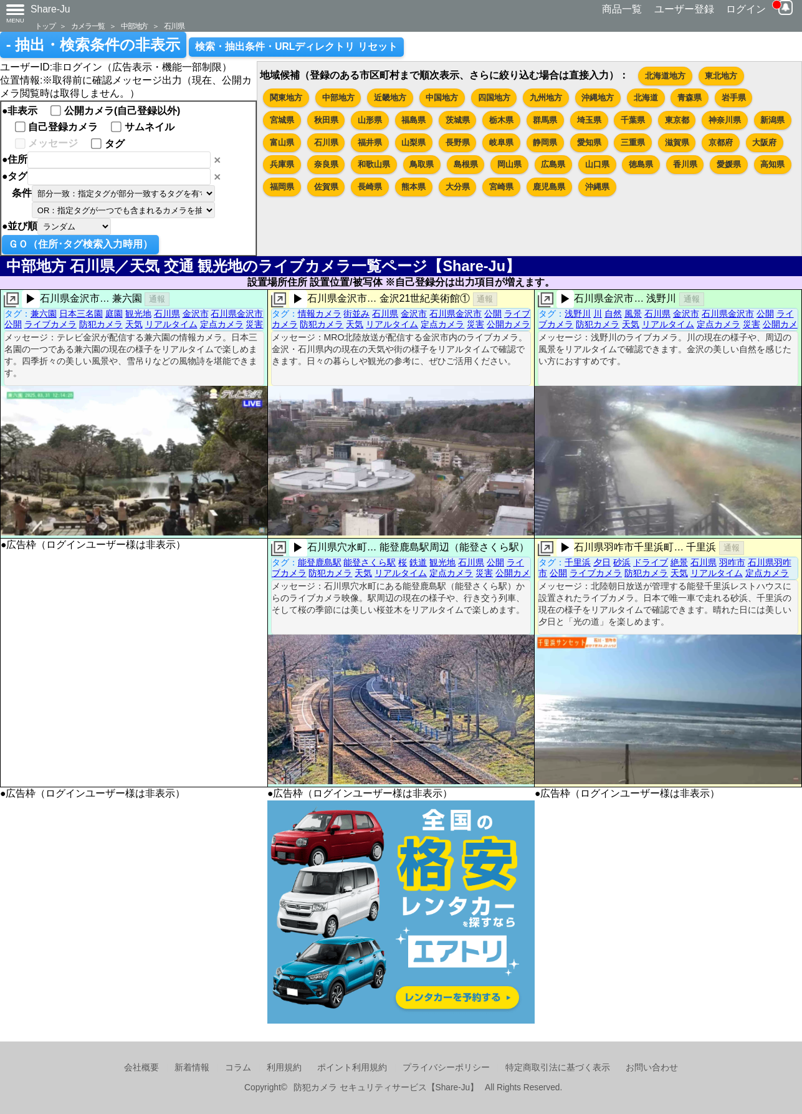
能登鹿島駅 (319, 562)
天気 (134, 324)
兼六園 (44, 314)
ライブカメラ (50, 324)
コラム (238, 1067)
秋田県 (326, 120)
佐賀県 (326, 186)
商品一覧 (622, 9)
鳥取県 (421, 164)
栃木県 (501, 120)
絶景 (679, 562)
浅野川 (578, 314)
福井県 (370, 142)
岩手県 (734, 97)
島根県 (466, 164)
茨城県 (458, 120)
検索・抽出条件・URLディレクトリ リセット (296, 46)
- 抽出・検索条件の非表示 (93, 45)
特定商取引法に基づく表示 (557, 1067)
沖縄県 (597, 186)
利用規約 (284, 1067)
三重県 (633, 142)
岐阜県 (501, 142)
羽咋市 (732, 562)
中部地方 (134, 26)
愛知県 (589, 142)
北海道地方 (665, 75)
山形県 (370, 120)
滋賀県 (677, 142)
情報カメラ (319, 314)
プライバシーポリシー (446, 1067)
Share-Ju (50, 9)
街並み (356, 314)
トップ (45, 26)
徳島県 (641, 164)
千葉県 (633, 120)
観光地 (138, 314)
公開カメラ (508, 324)
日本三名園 (81, 314)
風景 (633, 314)
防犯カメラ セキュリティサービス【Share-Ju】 (386, 1087)
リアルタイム (171, 324)
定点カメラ (222, 324)
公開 (13, 324)
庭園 (114, 314)
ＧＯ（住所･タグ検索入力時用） (80, 244)
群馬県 (545, 120)
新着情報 (191, 1067)
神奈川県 (725, 120)
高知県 (772, 164)
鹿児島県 (549, 186)
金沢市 (196, 314)
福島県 (413, 120)
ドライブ (650, 562)
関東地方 (286, 97)
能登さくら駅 (369, 562)
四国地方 (494, 97)
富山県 (282, 142)
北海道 (646, 97)
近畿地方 (390, 97)
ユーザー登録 (684, 9)
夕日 (602, 562)
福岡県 (282, 186)
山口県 (597, 164)
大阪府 (764, 142)
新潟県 (772, 120)
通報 (157, 299)
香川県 (685, 164)
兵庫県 (282, 164)
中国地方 (442, 97)
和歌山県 (374, 164)
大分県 (458, 186)
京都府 (721, 142)
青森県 (689, 97)
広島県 (553, 164)
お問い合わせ (652, 1067)
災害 (254, 324)
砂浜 (622, 562)
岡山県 (509, 164)
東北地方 (721, 75)
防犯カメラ (101, 324)
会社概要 (141, 1067)
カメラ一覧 (88, 26)
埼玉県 (589, 120)
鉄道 (418, 562)
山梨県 (413, 142)
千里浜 (578, 562)
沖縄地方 (597, 97)
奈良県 (326, 164)
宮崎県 (501, 186)
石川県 (174, 26)
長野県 (458, 142)
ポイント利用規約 (352, 1067)
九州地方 (546, 97)
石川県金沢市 (237, 314)
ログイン (746, 9)
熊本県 (413, 186)
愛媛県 (729, 164)
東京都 (677, 120)
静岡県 (545, 142)
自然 (613, 314)
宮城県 (282, 120)
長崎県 (370, 186)
